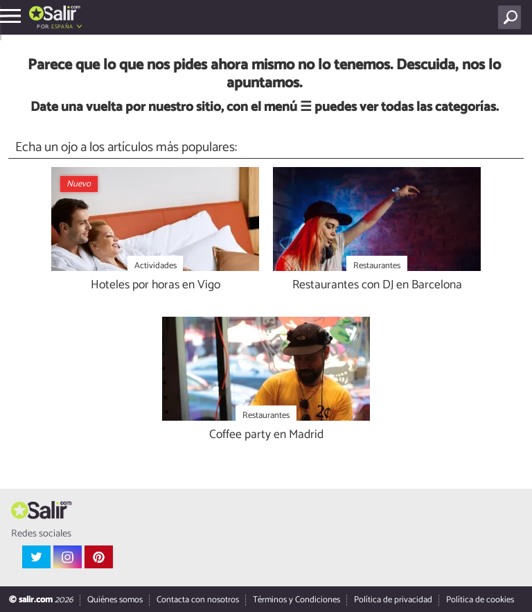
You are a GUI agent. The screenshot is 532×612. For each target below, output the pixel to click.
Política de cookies (480, 600)
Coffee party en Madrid (266, 435)
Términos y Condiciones (296, 600)
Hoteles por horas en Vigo (155, 286)
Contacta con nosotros (198, 600)
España (62, 26)
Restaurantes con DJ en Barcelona (377, 286)
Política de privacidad (393, 600)
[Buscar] (512, 17)
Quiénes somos (115, 600)
